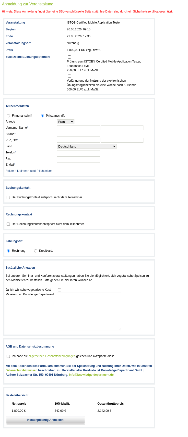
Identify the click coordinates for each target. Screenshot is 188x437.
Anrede (10, 121)
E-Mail (10, 164)
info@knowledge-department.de (91, 382)
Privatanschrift (55, 115)
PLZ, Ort (12, 140)
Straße (11, 134)
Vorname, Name (17, 127)
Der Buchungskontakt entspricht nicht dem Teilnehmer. (47, 197)
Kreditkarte (46, 250)
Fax (8, 158)
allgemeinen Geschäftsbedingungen (52, 363)
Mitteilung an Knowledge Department (30, 294)
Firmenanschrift (22, 115)
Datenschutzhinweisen (21, 377)
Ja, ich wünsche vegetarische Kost (28, 289)
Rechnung (18, 250)
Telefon (11, 152)
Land (9, 146)
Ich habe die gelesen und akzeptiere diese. (63, 363)
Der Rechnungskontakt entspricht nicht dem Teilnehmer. (48, 224)
